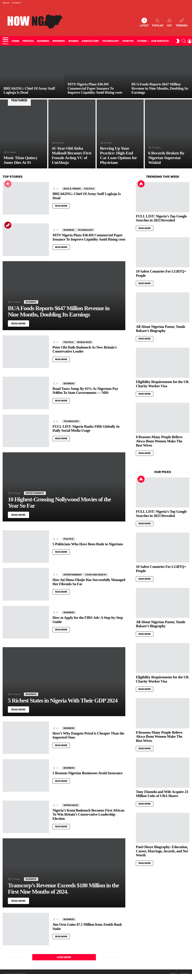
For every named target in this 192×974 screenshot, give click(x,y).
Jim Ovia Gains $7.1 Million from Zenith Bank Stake (87, 926)
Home (15, 41)
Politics (89, 188)
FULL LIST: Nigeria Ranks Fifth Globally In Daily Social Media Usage (86, 428)
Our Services (160, 41)
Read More (61, 205)
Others (142, 41)
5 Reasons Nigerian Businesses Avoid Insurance (88, 773)
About (6, 2)
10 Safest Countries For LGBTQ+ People (161, 273)
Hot (169, 22)
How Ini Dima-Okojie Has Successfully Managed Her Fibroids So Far (89, 582)
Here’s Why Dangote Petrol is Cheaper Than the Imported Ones (88, 735)
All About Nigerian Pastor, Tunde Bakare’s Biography (160, 329)
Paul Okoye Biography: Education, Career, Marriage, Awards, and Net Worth (162, 851)
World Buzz (84, 342)
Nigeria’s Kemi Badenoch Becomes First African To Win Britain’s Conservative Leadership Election (88, 814)
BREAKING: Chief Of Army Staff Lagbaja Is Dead (87, 196)
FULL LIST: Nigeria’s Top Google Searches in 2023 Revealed (161, 218)
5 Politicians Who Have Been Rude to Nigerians (88, 544)
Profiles (28, 41)
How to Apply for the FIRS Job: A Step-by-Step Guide (88, 619)
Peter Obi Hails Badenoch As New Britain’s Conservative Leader (85, 349)
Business (43, 41)
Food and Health (95, 574)
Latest (144, 22)
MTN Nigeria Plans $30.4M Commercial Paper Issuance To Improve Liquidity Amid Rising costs (89, 237)
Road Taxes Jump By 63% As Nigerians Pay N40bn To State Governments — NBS (85, 391)
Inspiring (59, 41)
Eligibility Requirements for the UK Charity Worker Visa (162, 384)
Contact (16, 2)
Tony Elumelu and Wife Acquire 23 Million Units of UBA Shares (162, 794)
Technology (110, 41)
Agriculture (90, 41)
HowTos (128, 41)
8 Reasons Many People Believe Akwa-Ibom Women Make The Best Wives (159, 441)
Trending (182, 22)
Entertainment (35, 493)
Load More (64, 957)
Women (73, 41)
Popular (157, 22)
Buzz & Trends (72, 188)
